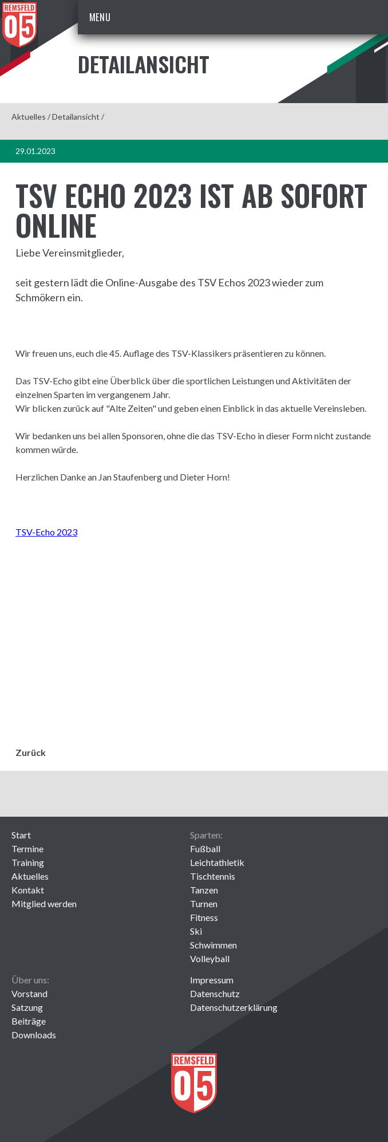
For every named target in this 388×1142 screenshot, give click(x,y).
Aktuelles (28, 116)
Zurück (30, 752)
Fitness (204, 917)
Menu (100, 17)
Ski (196, 931)
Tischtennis (212, 876)
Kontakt (27, 889)
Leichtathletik (217, 862)
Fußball (205, 848)
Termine (27, 848)
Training (27, 862)
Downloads (33, 1034)
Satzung (27, 1007)
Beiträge (28, 1020)
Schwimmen (213, 944)
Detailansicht (76, 116)
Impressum (211, 979)
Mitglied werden (44, 903)
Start (21, 834)
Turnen (203, 903)
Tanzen (204, 889)
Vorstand (29, 993)
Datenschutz (215, 993)
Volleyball (209, 958)
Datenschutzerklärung (234, 1007)
